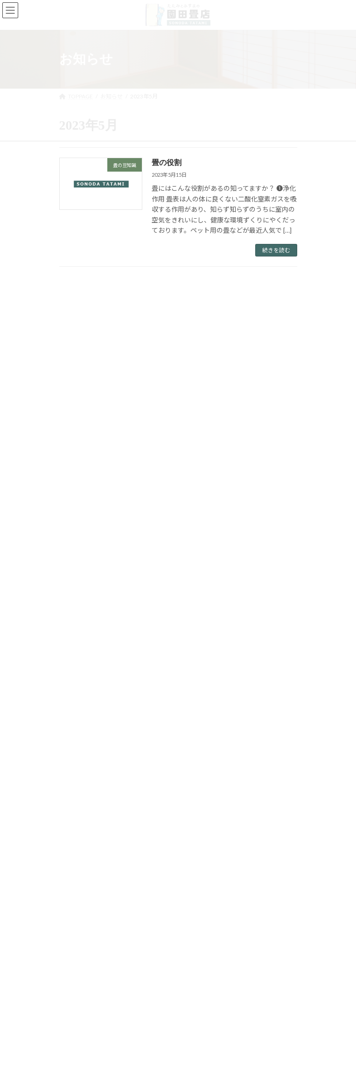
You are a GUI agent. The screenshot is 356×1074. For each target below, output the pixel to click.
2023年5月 (78, 690)
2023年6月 (78, 673)
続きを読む (276, 250)
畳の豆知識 (79, 590)
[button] (110, 873)
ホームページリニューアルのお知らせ (204, 394)
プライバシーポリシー (87, 931)
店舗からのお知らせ (90, 573)
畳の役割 (166, 162)
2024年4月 (78, 656)
